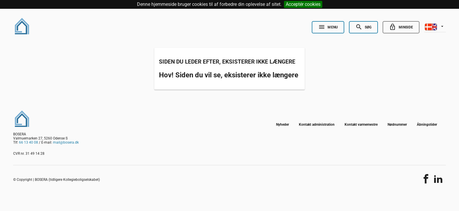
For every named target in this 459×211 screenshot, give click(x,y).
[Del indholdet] (426, 178)
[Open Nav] (328, 27)
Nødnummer (397, 124)
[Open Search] (363, 27)
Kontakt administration (317, 124)
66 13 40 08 (28, 142)
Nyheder (282, 124)
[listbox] (435, 26)
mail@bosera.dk (66, 142)
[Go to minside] (401, 27)
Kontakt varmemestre (361, 124)
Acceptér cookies (303, 4)
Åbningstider (427, 124)
